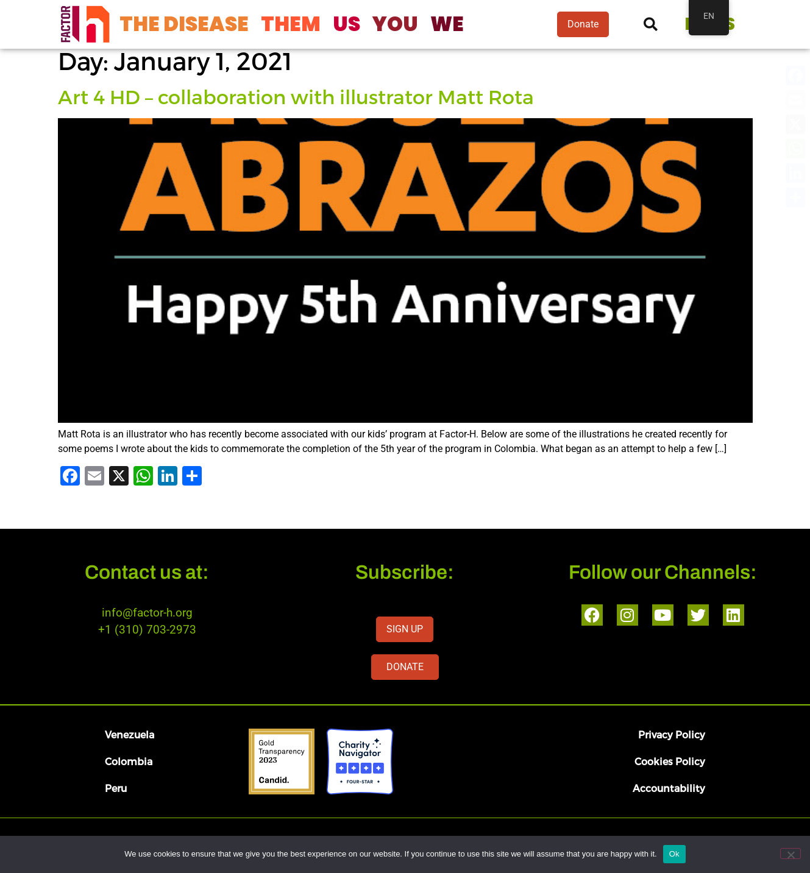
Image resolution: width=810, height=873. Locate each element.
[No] (790, 853)
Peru (116, 788)
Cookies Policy (669, 761)
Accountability (669, 788)
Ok (674, 853)
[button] (650, 24)
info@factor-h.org (147, 613)
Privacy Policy (671, 734)
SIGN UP (404, 629)
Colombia (128, 761)
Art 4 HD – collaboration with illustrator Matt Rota (296, 96)
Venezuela (129, 734)
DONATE (405, 667)
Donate (583, 24)
